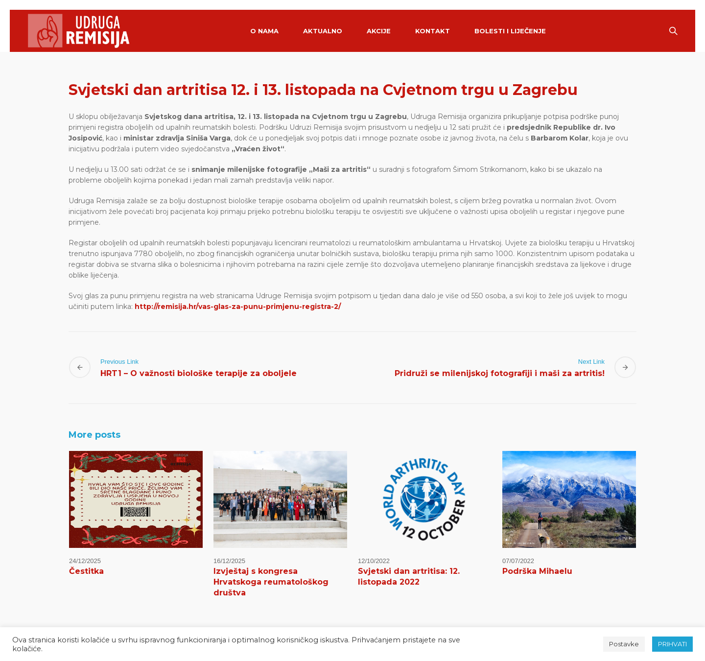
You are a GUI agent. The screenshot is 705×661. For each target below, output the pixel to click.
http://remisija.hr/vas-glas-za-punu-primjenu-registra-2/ (238, 306)
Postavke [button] (624, 644)
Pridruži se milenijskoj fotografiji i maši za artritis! (500, 373)
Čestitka (86, 571)
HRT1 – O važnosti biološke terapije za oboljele (198, 373)
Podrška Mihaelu (537, 571)
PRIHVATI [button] (672, 644)
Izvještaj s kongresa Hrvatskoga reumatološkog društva (271, 582)
